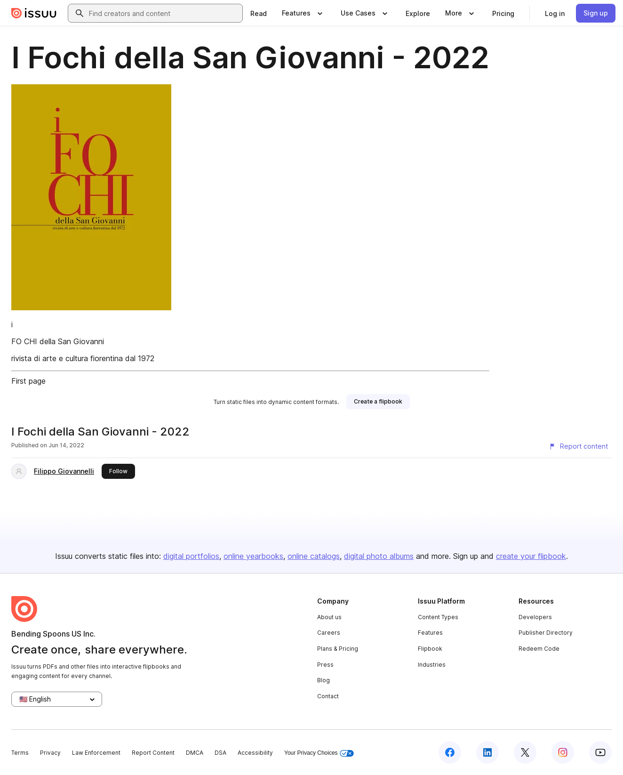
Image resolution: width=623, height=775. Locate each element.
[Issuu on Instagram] (562, 752)
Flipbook (430, 648)
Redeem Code (539, 648)
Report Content (153, 752)
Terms (20, 752)
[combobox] (164, 13)
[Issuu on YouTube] (600, 752)
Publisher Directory (546, 632)
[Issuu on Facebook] (450, 752)
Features (430, 632)
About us (329, 617)
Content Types (438, 617)
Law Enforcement (96, 752)
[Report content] (578, 446)
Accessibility (255, 752)
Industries (432, 664)
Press (325, 664)
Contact (328, 696)
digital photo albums (379, 556)
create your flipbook (531, 556)
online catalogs (314, 556)
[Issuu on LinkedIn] (487, 752)
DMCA (194, 752)
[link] (258, 13)
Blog (323, 680)
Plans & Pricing (337, 648)
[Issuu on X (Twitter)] (525, 752)
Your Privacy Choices (319, 753)
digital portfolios (191, 556)
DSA (220, 752)
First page (28, 381)
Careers (328, 632)
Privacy (50, 752)
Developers (535, 617)
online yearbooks (253, 556)
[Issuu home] (34, 13)
